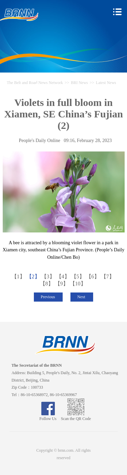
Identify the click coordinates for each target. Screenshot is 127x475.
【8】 (47, 283)
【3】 (48, 276)
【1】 (19, 276)
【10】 (78, 283)
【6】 (93, 276)
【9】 (62, 283)
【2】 (33, 276)
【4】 (63, 276)
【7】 (108, 276)
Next (81, 297)
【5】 (78, 276)
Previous (48, 297)
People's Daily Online (39, 140)
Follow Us (47, 416)
